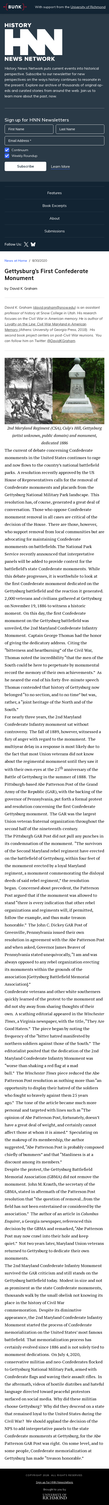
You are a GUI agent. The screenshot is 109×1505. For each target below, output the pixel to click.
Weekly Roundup (24, 156)
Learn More (60, 166)
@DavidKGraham (61, 341)
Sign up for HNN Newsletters (54, 1482)
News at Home (16, 261)
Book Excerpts (54, 205)
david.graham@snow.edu (54, 307)
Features (54, 192)
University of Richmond (88, 7)
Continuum (20, 150)
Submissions (54, 231)
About (55, 218)
